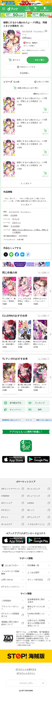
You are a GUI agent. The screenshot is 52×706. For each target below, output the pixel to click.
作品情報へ (25, 73)
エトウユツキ (27, 31)
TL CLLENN (15, 226)
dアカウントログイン (10, 587)
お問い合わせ (7, 579)
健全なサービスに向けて (36, 607)
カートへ (16, 60)
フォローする (46, 31)
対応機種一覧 (33, 565)
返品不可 (25, 53)
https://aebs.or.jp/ (24, 645)
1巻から (36, 94)
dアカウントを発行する (26, 669)
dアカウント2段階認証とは (10, 614)
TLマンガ (15, 219)
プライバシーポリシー (10, 607)
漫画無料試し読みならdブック (11, 420)
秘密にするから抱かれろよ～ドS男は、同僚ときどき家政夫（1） (32, 99)
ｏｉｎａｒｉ (39, 31)
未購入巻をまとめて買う (28, 88)
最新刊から (44, 94)
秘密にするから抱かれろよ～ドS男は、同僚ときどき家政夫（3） (32, 142)
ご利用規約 (6, 601)
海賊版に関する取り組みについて (10, 623)
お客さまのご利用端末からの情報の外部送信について (36, 623)
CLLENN (14, 215)
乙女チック (16, 223)
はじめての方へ (10, 565)
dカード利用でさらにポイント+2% (33, 50)
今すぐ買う (40, 60)
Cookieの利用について (36, 614)
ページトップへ (26, 683)
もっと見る (42, 273)
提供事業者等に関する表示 (36, 600)
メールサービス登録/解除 (10, 572)
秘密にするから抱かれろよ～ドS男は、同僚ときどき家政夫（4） (32, 163)
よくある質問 (33, 572)
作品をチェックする (27, 67)
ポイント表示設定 (35, 579)
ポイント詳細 (28, 46)
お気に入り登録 (43, 82)
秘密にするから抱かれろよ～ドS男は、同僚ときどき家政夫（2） (32, 121)
